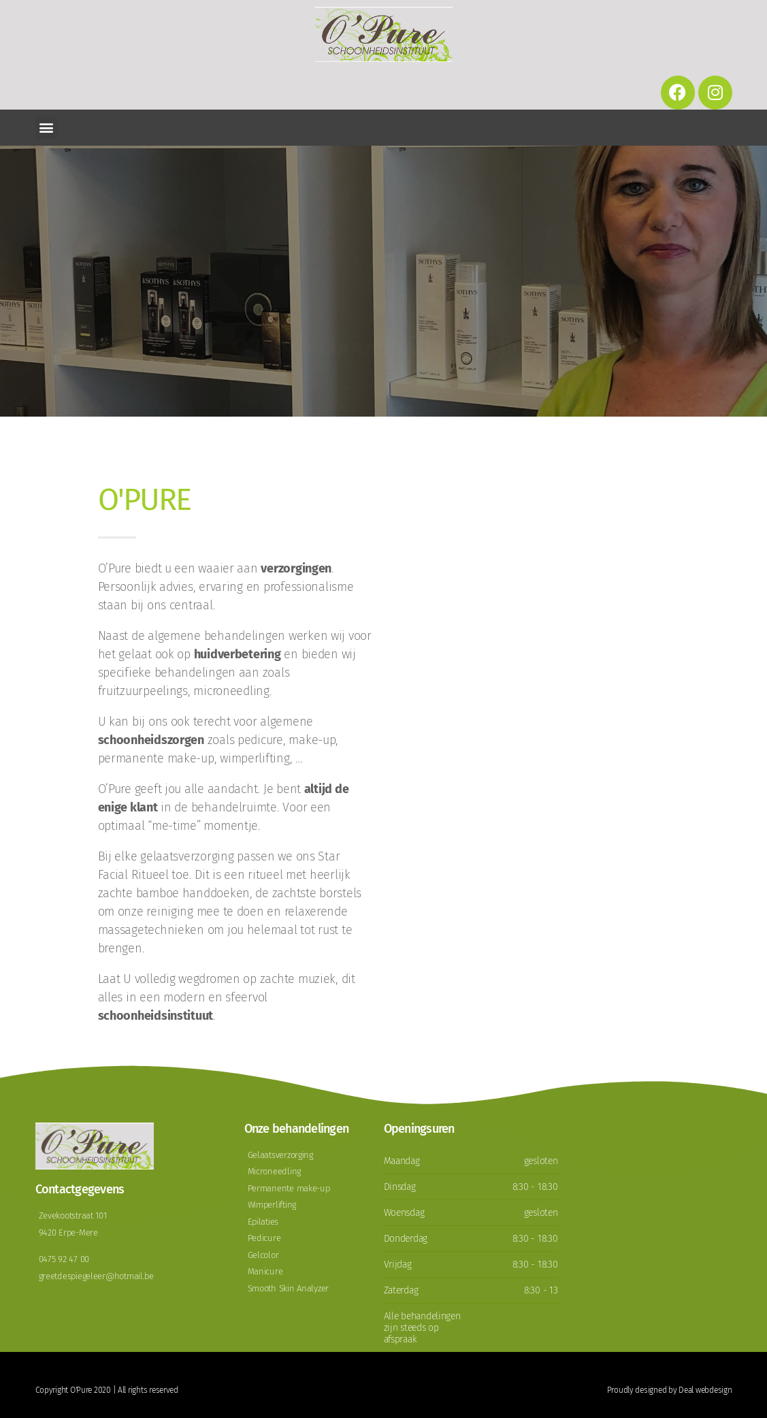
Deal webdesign (705, 1390)
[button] (46, 127)
